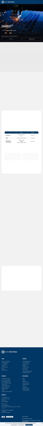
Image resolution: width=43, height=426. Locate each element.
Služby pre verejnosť (26, 382)
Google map (11, 410)
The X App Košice (10, 416)
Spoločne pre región (26, 388)
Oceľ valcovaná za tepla (6, 378)
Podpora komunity (26, 384)
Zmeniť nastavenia (21, 424)
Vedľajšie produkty (5, 388)
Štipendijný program (26, 390)
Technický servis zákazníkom (27, 371)
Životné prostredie (5, 366)
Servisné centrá (25, 368)
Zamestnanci (25, 381)
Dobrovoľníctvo (25, 387)
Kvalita (3, 368)
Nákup (24, 378)
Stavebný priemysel (26, 366)
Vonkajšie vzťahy (4, 369)
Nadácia (24, 385)
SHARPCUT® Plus (32, 39)
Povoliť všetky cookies (29, 424)
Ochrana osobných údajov (27, 418)
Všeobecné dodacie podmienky (7, 391)
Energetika (24, 365)
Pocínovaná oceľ (4, 384)
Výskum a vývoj (25, 369)
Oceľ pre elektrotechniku (6, 385)
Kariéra (24, 380)
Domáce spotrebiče (26, 362)
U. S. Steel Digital (4, 364)
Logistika (3, 390)
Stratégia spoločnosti (5, 362)
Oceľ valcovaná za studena (6, 380)
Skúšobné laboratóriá (26, 372)
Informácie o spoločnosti (6, 361)
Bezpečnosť (4, 365)
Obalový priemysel (26, 364)
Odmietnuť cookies (14, 424)
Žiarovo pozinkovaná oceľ (6, 381)
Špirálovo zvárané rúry (5, 387)
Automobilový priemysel (27, 361)
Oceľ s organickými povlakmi (6, 382)
